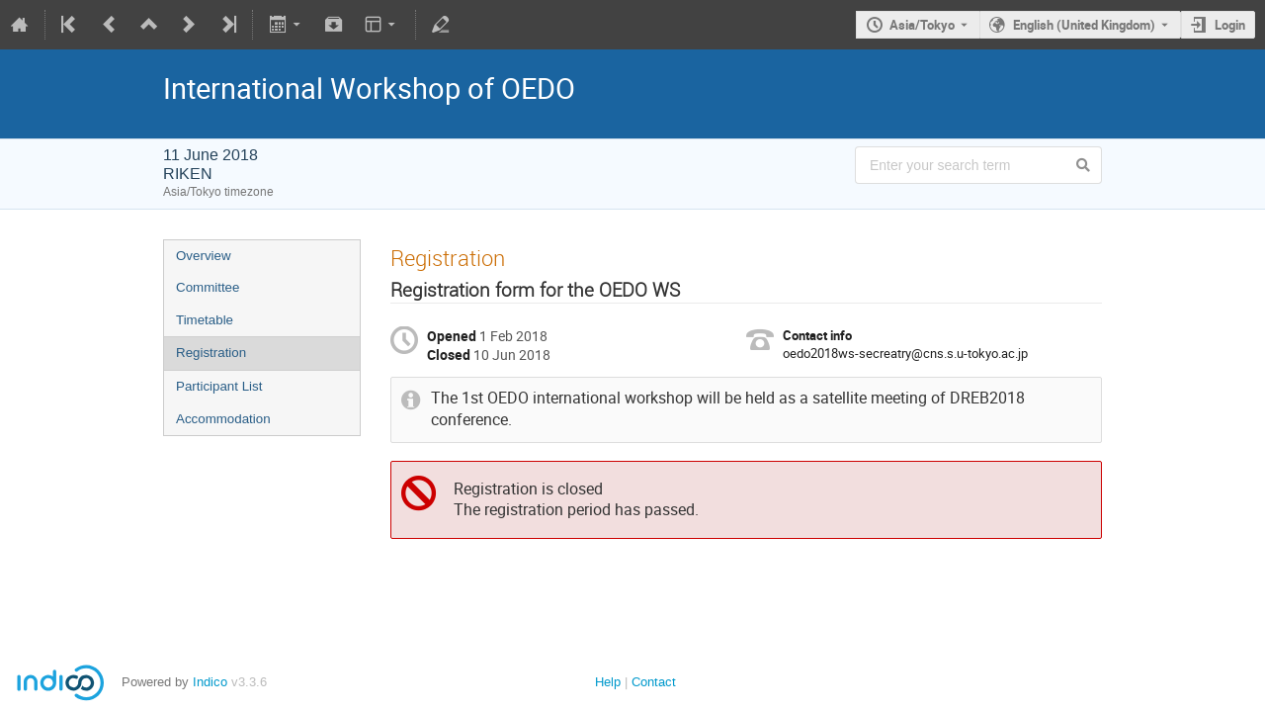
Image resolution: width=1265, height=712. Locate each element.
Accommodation (223, 418)
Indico (210, 681)
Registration (211, 352)
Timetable (204, 319)
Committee (207, 287)
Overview (203, 255)
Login (1230, 25)
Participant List (219, 386)
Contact (654, 681)
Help (608, 681)
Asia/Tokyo (922, 25)
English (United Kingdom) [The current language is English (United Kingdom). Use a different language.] (1084, 25)
